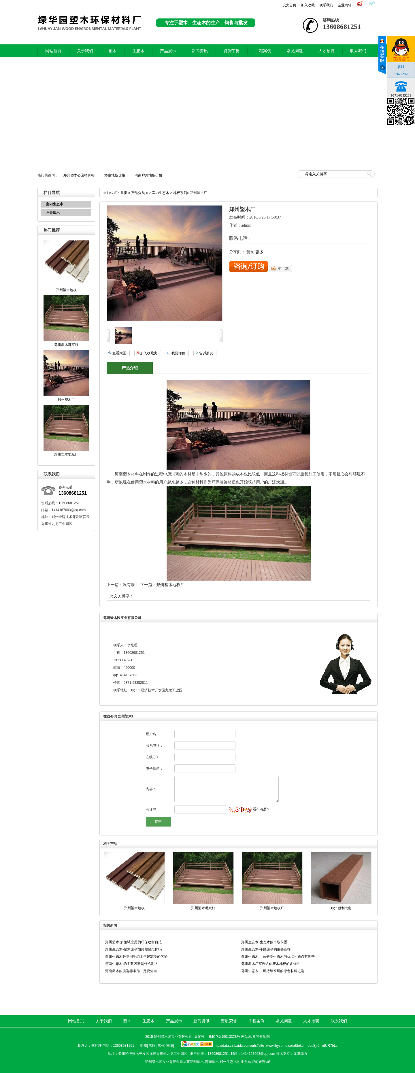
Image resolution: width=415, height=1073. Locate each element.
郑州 (143, 1046)
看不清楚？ (249, 809)
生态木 (138, 51)
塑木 (113, 51)
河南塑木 (123, 474)
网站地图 (248, 1037)
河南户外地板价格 (148, 175)
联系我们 (326, 5)
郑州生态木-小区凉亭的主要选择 (266, 949)
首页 (123, 193)
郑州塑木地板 (66, 290)
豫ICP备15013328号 (224, 1037)
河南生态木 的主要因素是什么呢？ (131, 964)
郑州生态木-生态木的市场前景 (264, 942)
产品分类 (138, 193)
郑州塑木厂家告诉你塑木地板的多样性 (270, 964)
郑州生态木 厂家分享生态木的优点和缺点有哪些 (278, 957)
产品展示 (168, 51)
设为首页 (289, 5)
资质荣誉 (231, 51)
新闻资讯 (200, 51)
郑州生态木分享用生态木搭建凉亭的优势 (136, 957)
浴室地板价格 (114, 175)
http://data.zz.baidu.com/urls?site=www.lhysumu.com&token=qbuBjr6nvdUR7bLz (275, 1046)
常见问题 (295, 51)
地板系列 (180, 193)
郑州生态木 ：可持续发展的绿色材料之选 (272, 971)
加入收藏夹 (148, 353)
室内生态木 (54, 204)
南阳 (169, 1046)
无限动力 (300, 1054)
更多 (259, 252)
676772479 (401, 74)
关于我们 (85, 51)
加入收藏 (308, 5)
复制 (250, 252)
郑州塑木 (197, 1062)
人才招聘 (326, 51)
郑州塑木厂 (66, 400)
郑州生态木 (228, 1062)
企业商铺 (345, 5)
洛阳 (152, 1046)
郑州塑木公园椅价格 (79, 175)
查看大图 (119, 353)
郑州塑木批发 (341, 908)
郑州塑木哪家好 (66, 345)
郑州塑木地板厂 (66, 454)
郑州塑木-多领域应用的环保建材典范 (133, 942)
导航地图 (263, 1037)
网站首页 (53, 51)
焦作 (161, 1046)
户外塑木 (53, 213)
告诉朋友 (206, 353)
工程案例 (263, 51)
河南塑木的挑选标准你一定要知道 (131, 971)
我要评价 (178, 353)
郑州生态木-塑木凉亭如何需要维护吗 (133, 949)
